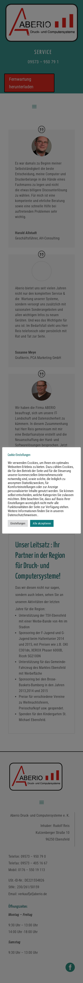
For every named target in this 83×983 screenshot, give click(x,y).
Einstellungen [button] (17, 523)
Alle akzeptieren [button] (42, 523)
